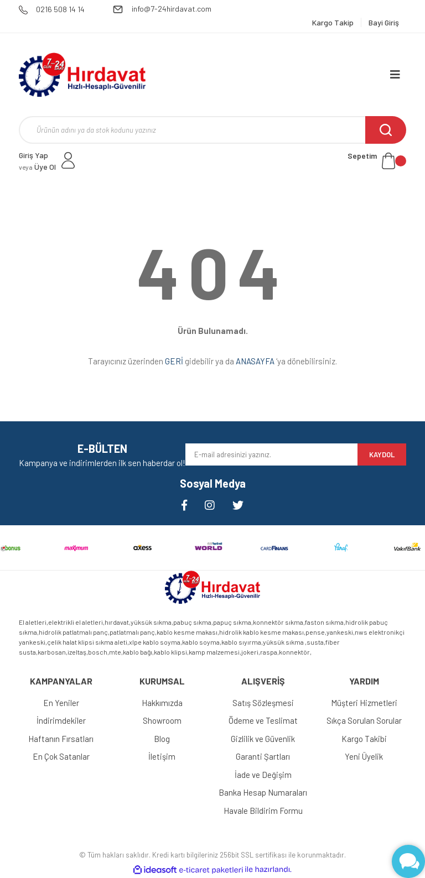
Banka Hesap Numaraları (263, 792)
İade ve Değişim (263, 775)
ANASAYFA (255, 361)
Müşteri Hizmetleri (364, 703)
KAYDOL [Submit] (382, 454)
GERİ (174, 361)
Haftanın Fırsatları (61, 739)
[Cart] (377, 161)
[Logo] (82, 75)
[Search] (212, 130)
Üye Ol (37, 166)
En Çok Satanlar (61, 756)
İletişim (161, 756)
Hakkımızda (162, 703)
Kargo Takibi (364, 739)
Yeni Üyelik (364, 756)
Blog (162, 739)
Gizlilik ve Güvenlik (263, 739)
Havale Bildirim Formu (263, 811)
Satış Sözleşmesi (263, 703)
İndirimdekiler (61, 720)
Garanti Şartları (263, 756)
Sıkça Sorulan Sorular (364, 720)
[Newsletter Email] (271, 454)
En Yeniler (61, 703)
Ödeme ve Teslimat (263, 720)
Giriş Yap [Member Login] (33, 155)
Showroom (162, 720)
